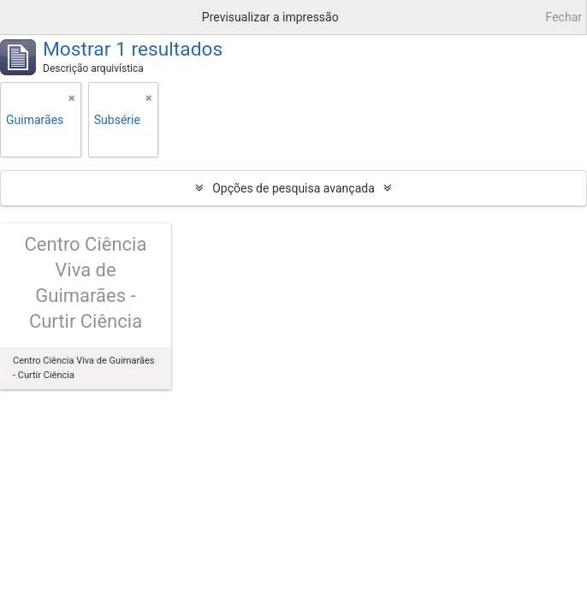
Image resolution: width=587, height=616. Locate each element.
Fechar (564, 17)
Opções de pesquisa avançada (293, 188)
